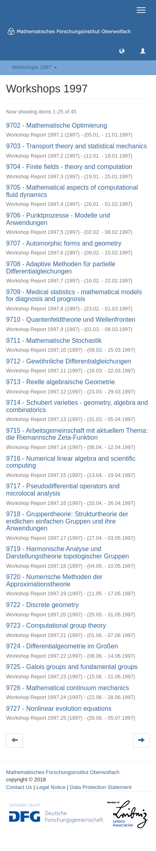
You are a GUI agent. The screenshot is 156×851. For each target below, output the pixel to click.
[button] (122, 50)
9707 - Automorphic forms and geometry (63, 243)
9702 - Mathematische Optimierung (56, 125)
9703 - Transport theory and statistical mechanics (76, 146)
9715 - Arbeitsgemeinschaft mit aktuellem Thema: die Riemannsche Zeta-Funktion (77, 434)
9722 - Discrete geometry (42, 604)
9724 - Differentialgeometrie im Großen (62, 646)
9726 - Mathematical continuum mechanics (67, 687)
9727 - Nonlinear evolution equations (59, 708)
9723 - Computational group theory (56, 625)
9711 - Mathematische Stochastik (54, 340)
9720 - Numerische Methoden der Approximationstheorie (54, 580)
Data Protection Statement (100, 787)
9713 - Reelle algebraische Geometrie (60, 381)
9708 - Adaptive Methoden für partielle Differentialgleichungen (60, 268)
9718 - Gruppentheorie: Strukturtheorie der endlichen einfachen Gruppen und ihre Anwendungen (67, 521)
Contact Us (19, 787)
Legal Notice (50, 787)
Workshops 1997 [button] (34, 67)
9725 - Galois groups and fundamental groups (72, 666)
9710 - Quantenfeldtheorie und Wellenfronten (70, 319)
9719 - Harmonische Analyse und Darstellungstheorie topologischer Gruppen (67, 552)
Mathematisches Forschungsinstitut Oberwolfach (62, 772)
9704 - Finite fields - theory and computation (69, 166)
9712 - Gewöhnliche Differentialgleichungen (68, 361)
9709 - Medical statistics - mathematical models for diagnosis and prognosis (74, 296)
